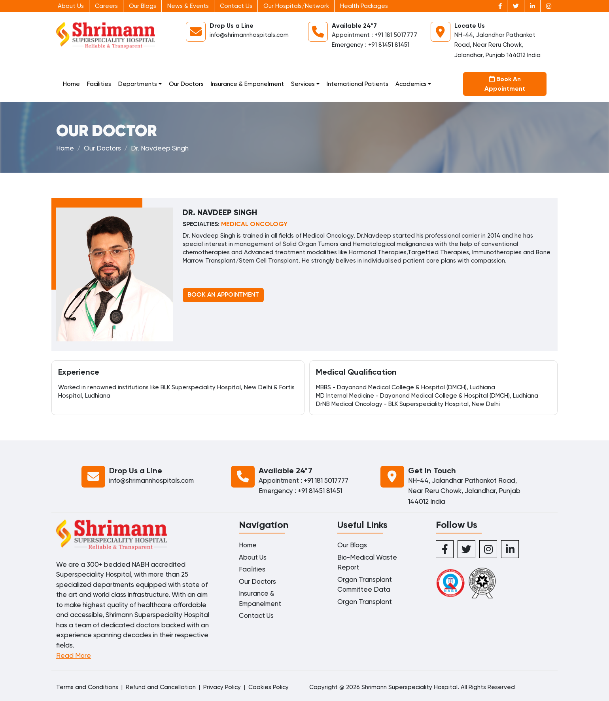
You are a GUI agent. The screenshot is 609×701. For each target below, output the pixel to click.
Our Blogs (142, 6)
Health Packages (364, 6)
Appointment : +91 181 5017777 (374, 34)
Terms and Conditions (87, 687)
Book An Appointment (504, 83)
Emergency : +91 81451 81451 (370, 44)
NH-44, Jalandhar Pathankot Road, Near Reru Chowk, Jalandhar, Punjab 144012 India (497, 45)
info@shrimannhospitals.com (249, 34)
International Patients (357, 84)
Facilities (99, 84)
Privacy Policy (222, 687)
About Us (71, 6)
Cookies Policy (268, 687)
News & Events (188, 6)
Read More (73, 655)
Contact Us (236, 6)
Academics (411, 84)
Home (71, 84)
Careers (106, 6)
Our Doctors (186, 84)
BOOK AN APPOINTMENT (223, 295)
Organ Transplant (364, 602)
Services (303, 84)
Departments (137, 84)
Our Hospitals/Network (296, 6)
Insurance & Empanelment (247, 84)
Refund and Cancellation (161, 687)
